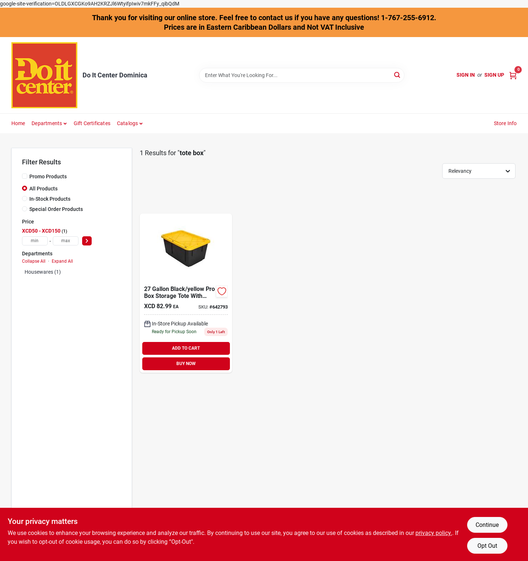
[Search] (397, 75)
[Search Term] (301, 75)
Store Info (505, 123)
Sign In (465, 75)
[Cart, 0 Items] (513, 75)
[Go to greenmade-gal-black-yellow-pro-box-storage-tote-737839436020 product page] (186, 293)
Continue (487, 524)
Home (18, 123)
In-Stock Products (49, 199)
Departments (47, 123)
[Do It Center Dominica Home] (44, 75)
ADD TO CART (186, 348)
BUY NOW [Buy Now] (186, 363)
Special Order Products (56, 209)
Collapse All (33, 261)
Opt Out (487, 545)
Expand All (62, 261)
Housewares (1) (43, 272)
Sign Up (494, 75)
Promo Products (48, 176)
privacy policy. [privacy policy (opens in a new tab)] (433, 532)
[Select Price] (87, 240)
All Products (43, 188)
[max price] (65, 240)
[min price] (35, 240)
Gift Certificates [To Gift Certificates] (92, 123)
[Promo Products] (24, 176)
